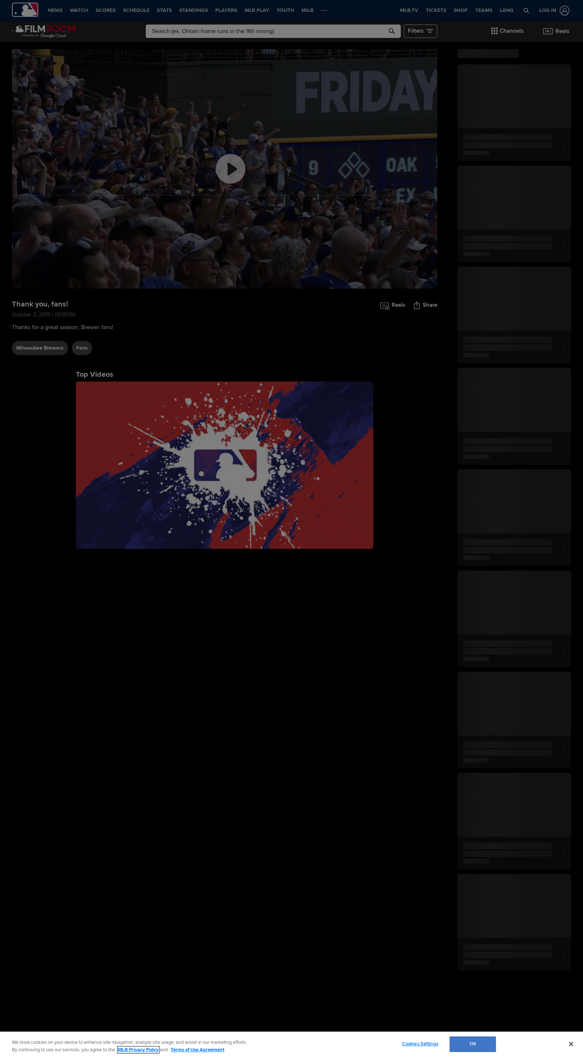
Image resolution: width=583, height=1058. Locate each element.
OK (473, 1044)
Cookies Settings (420, 1044)
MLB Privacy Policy (138, 1050)
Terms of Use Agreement (197, 1050)
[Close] (571, 1044)
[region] (291, 1045)
